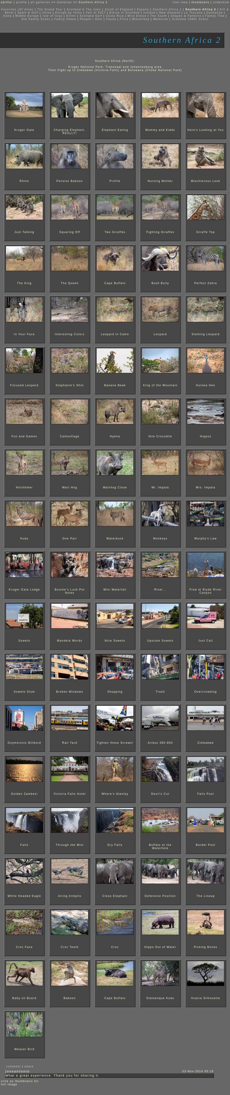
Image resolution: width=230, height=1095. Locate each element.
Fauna (111, 19)
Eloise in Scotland (125, 12)
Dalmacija (215, 12)
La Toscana (193, 12)
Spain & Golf (27, 12)
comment (13, 1066)
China (47, 12)
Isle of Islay (53, 15)
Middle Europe (27, 15)
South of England (119, 9)
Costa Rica (115, 15)
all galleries (40, 2)
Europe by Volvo (68, 12)
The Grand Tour (50, 9)
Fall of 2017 (96, 12)
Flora (124, 19)
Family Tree (214, 15)
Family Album (65, 19)
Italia (7, 15)
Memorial (160, 19)
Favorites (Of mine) (17, 9)
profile (21, 2)
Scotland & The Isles (83, 9)
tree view (180, 2)
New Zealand (170, 12)
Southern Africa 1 (167, 9)
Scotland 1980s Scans (190, 19)
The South (158, 15)
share (29, 1066)
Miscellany (141, 19)
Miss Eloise (137, 15)
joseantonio (17, 1071)
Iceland (149, 12)
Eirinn (71, 15)
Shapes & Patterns (186, 15)
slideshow (221, 2)
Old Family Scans (35, 19)
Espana (143, 9)
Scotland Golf (91, 15)
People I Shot (91, 19)
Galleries (64, 2)
